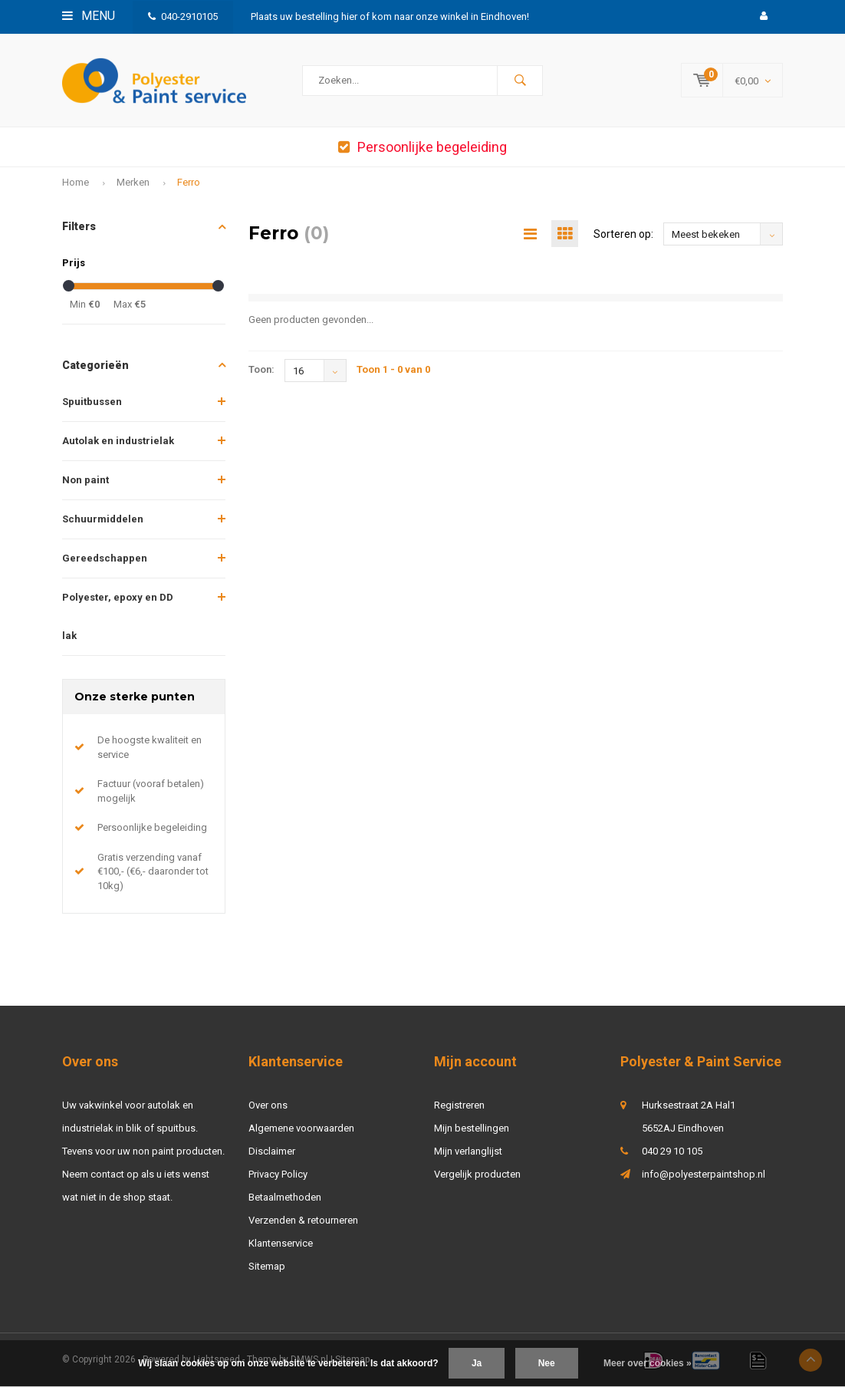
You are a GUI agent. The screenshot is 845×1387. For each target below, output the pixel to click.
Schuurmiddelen (102, 519)
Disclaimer (271, 1151)
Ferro (188, 182)
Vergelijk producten (477, 1174)
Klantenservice (280, 1243)
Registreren (459, 1105)
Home (75, 182)
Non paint (85, 480)
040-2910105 (183, 16)
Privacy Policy (277, 1174)
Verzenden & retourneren (303, 1220)
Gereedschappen (104, 558)
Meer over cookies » (647, 1363)
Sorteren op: (623, 234)
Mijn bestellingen (471, 1128)
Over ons (268, 1105)
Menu (88, 15)
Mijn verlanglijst (468, 1151)
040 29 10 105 (672, 1151)
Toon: (261, 369)
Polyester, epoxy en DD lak (117, 616)
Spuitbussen (92, 401)
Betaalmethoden (284, 1197)
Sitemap (266, 1266)
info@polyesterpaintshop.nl (703, 1174)
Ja (477, 1363)
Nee (546, 1363)
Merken (133, 182)
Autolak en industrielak (118, 440)
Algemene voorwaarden (301, 1128)
